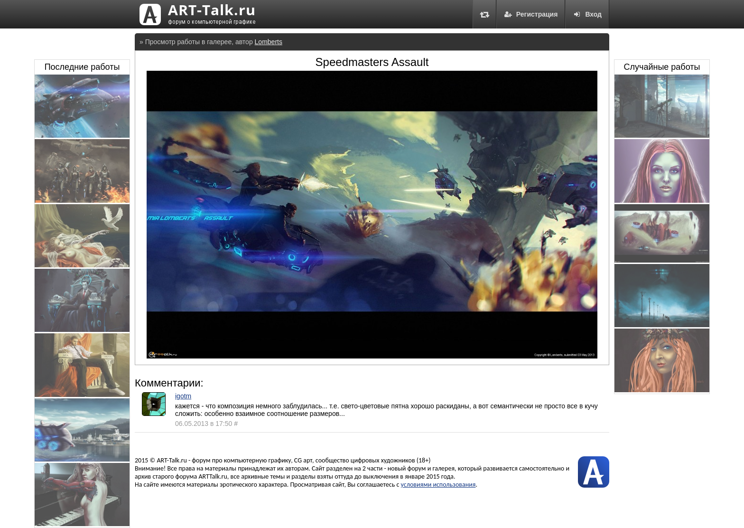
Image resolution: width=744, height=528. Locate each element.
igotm (183, 396)
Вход (587, 14)
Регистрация (531, 14)
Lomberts (268, 42)
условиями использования (438, 485)
